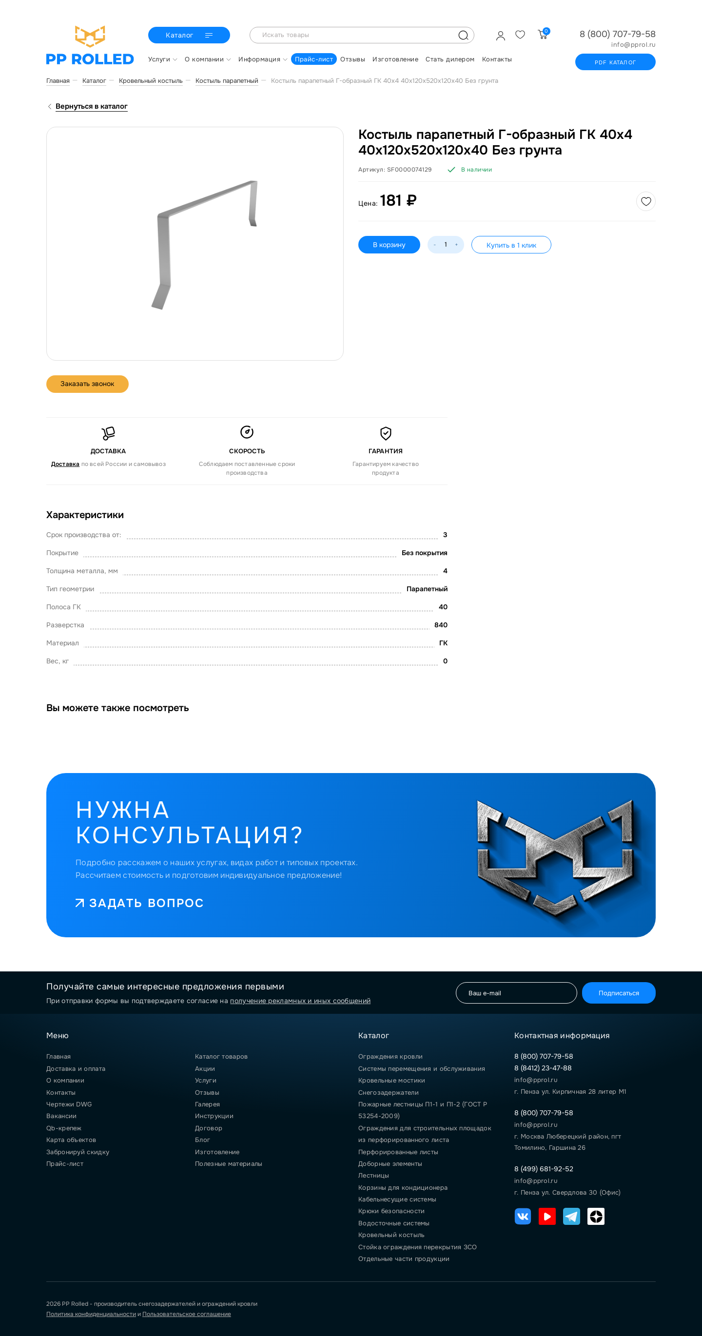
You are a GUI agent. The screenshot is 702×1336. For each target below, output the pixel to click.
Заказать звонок (88, 384)
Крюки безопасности (391, 1211)
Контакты (61, 1092)
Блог (202, 1140)
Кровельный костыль (391, 1235)
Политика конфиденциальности (91, 1314)
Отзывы (207, 1092)
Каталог (190, 35)
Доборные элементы (390, 1164)
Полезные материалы (228, 1164)
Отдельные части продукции (404, 1259)
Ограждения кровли (390, 1056)
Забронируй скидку (77, 1152)
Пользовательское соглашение (186, 1314)
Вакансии (61, 1116)
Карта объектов (71, 1140)
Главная (58, 1056)
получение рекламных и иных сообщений (300, 1000)
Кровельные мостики (391, 1080)
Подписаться (618, 992)
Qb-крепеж (64, 1128)
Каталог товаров (221, 1056)
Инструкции (214, 1116)
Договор (208, 1128)
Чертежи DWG (69, 1104)
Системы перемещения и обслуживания (421, 1069)
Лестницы (373, 1175)
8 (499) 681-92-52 (543, 1168)
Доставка (65, 464)
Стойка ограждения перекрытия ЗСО (417, 1247)
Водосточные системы (394, 1223)
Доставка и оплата (75, 1069)
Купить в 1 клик (511, 245)
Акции (205, 1069)
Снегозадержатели (388, 1092)
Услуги (205, 1080)
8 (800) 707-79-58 (618, 34)
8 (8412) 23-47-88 (543, 1068)
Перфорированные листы (398, 1152)
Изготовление (217, 1152)
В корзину (389, 244)
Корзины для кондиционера (403, 1187)
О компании (65, 1080)
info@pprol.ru (633, 45)
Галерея (207, 1104)
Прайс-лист (64, 1164)
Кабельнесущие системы (397, 1199)
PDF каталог (615, 62)
